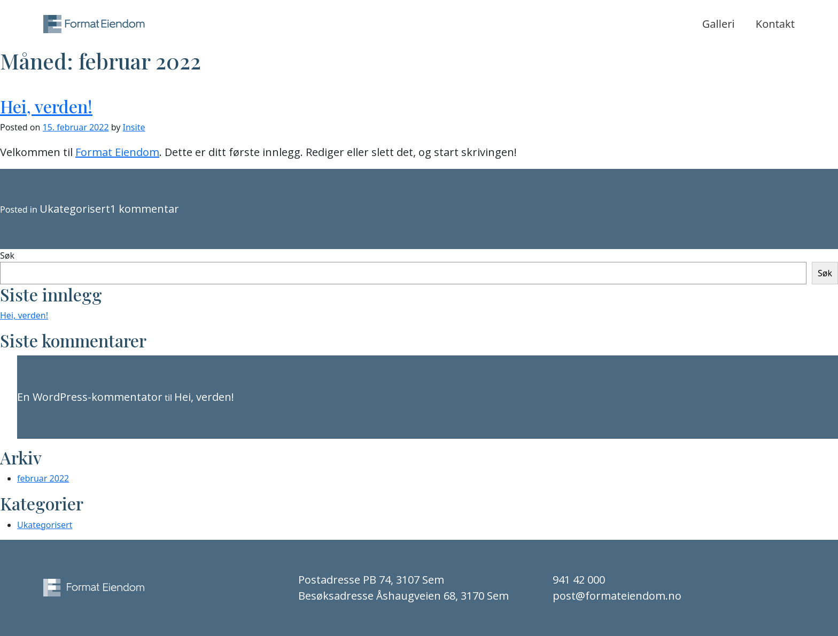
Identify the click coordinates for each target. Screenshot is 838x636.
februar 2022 (43, 478)
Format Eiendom (117, 152)
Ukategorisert (75, 208)
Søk (7, 255)
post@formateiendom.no (617, 595)
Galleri (718, 24)
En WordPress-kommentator (89, 397)
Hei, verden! (46, 106)
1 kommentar (144, 208)
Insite (134, 127)
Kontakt (775, 24)
